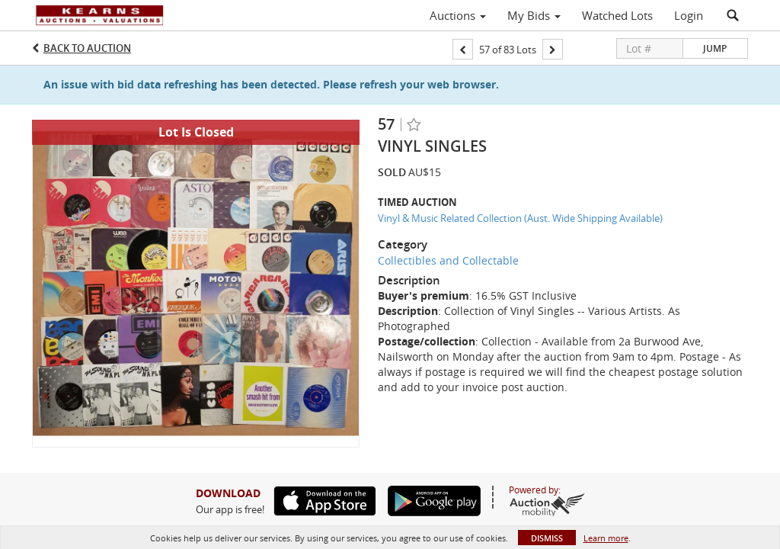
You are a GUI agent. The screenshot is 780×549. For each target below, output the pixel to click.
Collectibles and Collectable (448, 260)
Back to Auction (87, 48)
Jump (715, 48)
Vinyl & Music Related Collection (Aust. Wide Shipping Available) (520, 218)
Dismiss (547, 538)
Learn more (605, 538)
